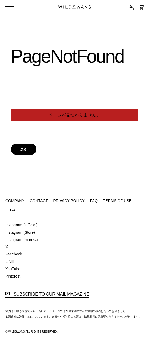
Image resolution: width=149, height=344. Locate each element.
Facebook (13, 254)
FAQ (94, 201)
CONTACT (39, 201)
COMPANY (14, 201)
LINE (9, 261)
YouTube (12, 269)
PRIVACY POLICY (68, 201)
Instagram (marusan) (23, 240)
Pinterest (12, 276)
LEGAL (11, 210)
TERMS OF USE (117, 201)
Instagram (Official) (21, 225)
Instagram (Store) (20, 232)
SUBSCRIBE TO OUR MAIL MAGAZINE (47, 294)
